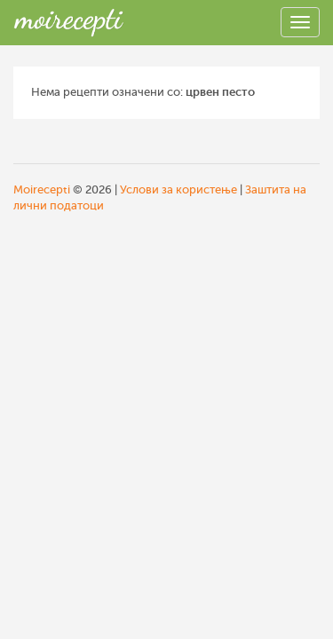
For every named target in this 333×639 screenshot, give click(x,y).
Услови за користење (178, 189)
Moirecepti (41, 189)
